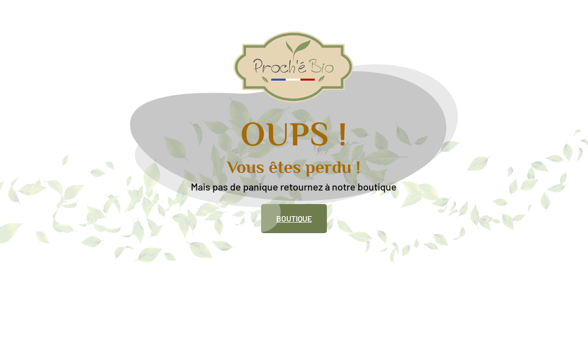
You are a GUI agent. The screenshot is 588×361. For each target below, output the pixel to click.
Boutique (294, 218)
